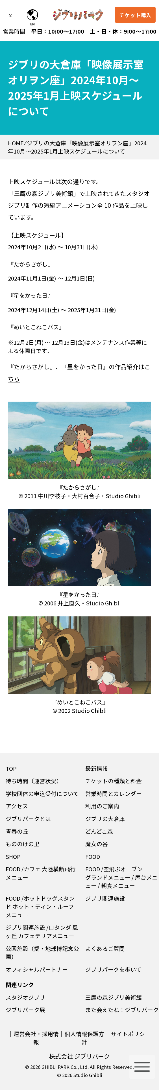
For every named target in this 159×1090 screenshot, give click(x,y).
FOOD (92, 856)
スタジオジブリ (25, 997)
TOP (11, 768)
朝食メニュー (118, 885)
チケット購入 (135, 15)
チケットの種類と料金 (113, 781)
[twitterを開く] (14, 16)
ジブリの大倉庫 (105, 819)
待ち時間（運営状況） (34, 781)
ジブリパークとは (28, 819)
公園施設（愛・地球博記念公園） (42, 952)
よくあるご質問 (105, 948)
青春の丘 (17, 831)
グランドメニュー (107, 877)
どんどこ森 (99, 831)
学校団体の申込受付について (42, 793)
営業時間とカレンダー (113, 793)
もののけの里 (23, 844)
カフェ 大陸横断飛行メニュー (41, 873)
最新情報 (96, 768)
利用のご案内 (102, 806)
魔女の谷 (96, 844)
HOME (16, 143)
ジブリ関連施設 (105, 898)
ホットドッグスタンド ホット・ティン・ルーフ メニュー (43, 906)
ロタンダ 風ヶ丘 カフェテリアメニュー (42, 931)
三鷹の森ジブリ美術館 (113, 997)
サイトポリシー (128, 1038)
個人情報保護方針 (84, 1038)
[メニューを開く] (142, 1067)
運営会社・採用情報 (36, 1038)
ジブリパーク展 (25, 1010)
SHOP (13, 856)
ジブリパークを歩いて (113, 969)
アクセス (17, 806)
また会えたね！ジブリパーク (122, 1010)
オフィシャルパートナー (37, 969)
